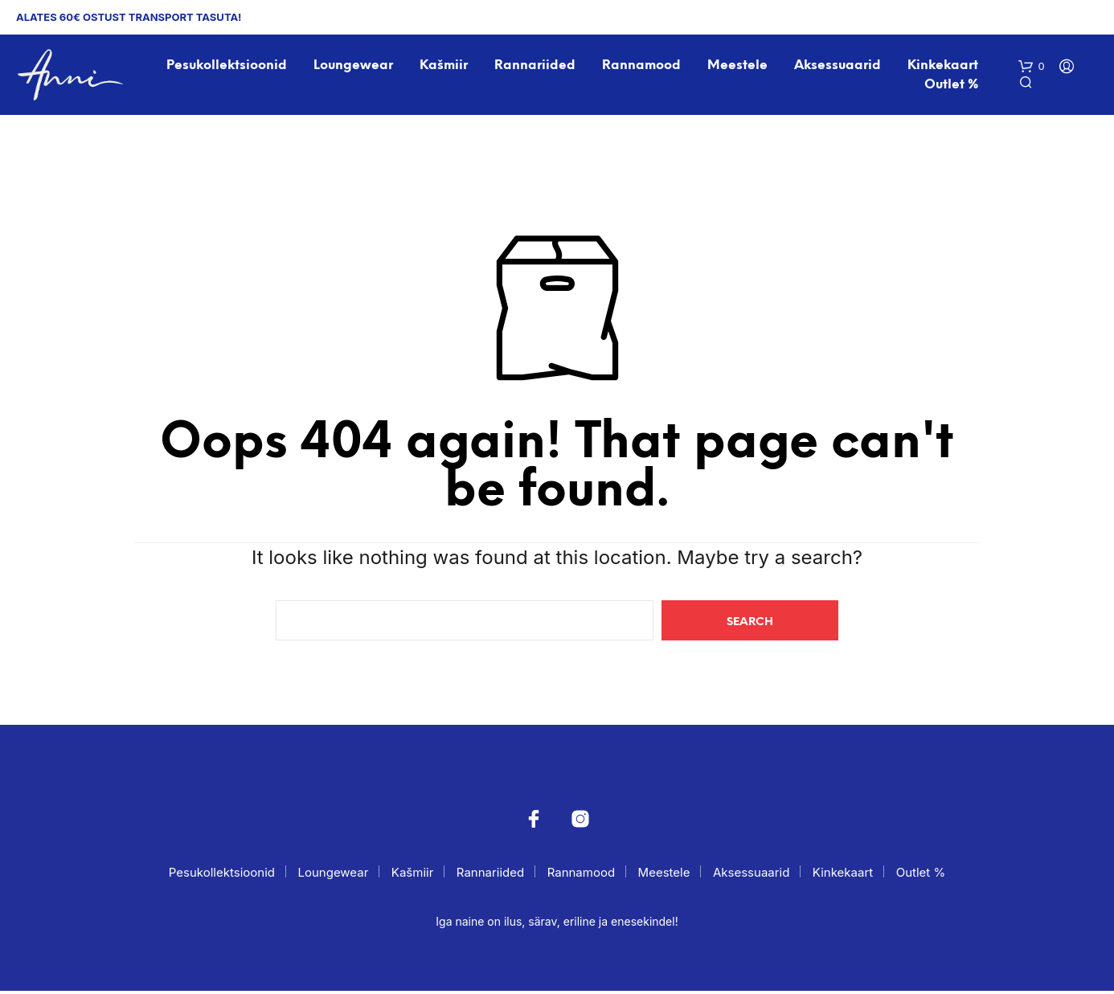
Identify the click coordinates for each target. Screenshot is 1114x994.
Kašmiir (444, 67)
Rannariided (536, 67)
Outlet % (953, 86)
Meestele (739, 67)
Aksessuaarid (839, 67)
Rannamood (643, 67)
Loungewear (354, 67)
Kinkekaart (944, 67)
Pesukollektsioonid (227, 67)
